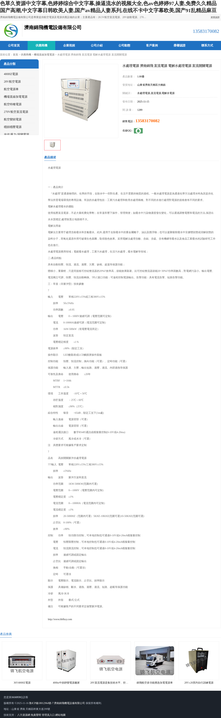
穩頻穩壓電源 (13, 126)
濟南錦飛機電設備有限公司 (69, 703)
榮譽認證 (179, 45)
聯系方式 (207, 45)
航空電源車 (11, 89)
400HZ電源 (11, 74)
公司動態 (124, 45)
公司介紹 (97, 45)
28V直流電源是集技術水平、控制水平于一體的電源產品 (122, 682)
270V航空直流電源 (16, 111)
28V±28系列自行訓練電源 (198, 682)
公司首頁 (14, 45)
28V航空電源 (12, 81)
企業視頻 (69, 45)
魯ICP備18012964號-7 (41, 703)
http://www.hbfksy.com (60, 619)
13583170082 (147, 120)
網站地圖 (60, 715)
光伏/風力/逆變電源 (16, 134)
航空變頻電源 (13, 119)
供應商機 (41, 45)
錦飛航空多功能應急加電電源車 (155, 682)
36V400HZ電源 (22, 682)
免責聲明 (36, 715)
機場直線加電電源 (44, 54)
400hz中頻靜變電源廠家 (66, 682)
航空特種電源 (13, 104)
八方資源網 (23, 715)
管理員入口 (48, 715)
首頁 (15, 54)
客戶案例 (152, 45)
